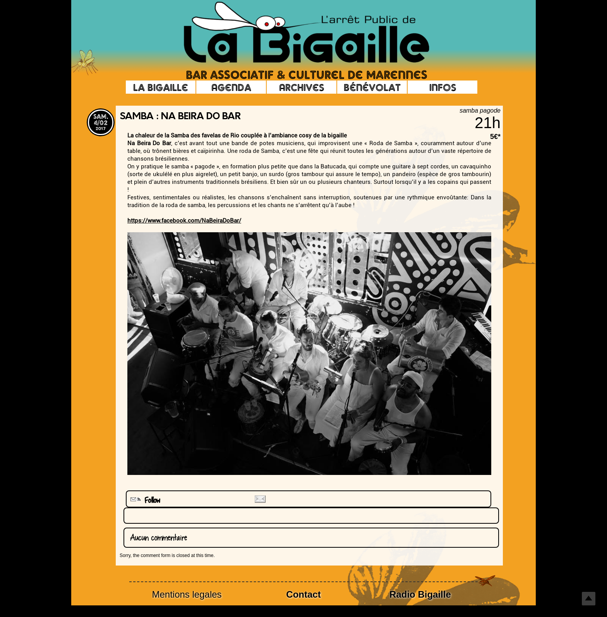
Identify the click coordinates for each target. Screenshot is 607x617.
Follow (144, 500)
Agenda (231, 87)
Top (588, 598)
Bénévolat (372, 87)
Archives (301, 87)
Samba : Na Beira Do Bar (180, 117)
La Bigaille (160, 87)
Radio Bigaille (420, 594)
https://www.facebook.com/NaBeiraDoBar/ (184, 220)
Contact (303, 594)
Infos (442, 87)
